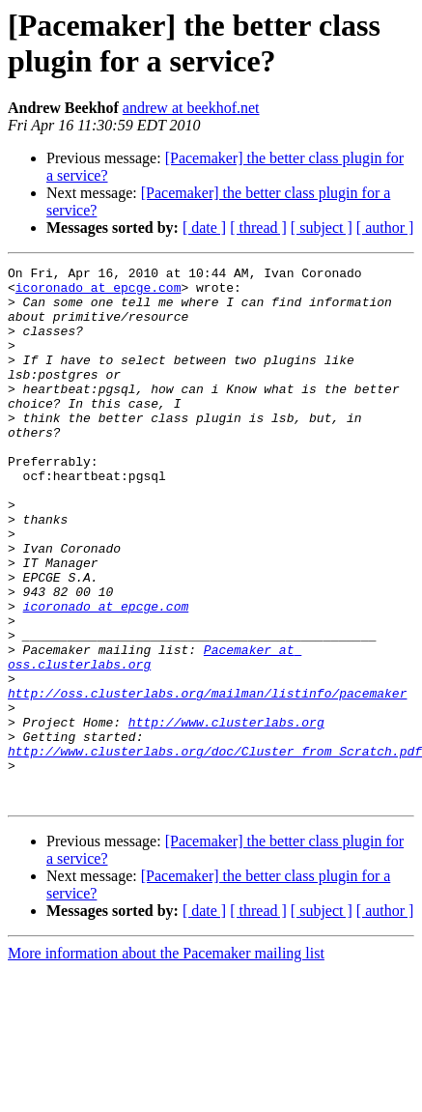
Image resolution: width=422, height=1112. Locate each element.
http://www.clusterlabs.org (226, 814)
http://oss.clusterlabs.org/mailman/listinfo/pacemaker (207, 779)
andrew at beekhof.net (191, 108)
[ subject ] (321, 227)
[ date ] (204, 227)
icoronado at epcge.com (98, 292)
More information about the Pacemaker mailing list (166, 1060)
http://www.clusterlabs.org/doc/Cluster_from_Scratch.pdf (215, 849)
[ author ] (385, 227)
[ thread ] (258, 227)
